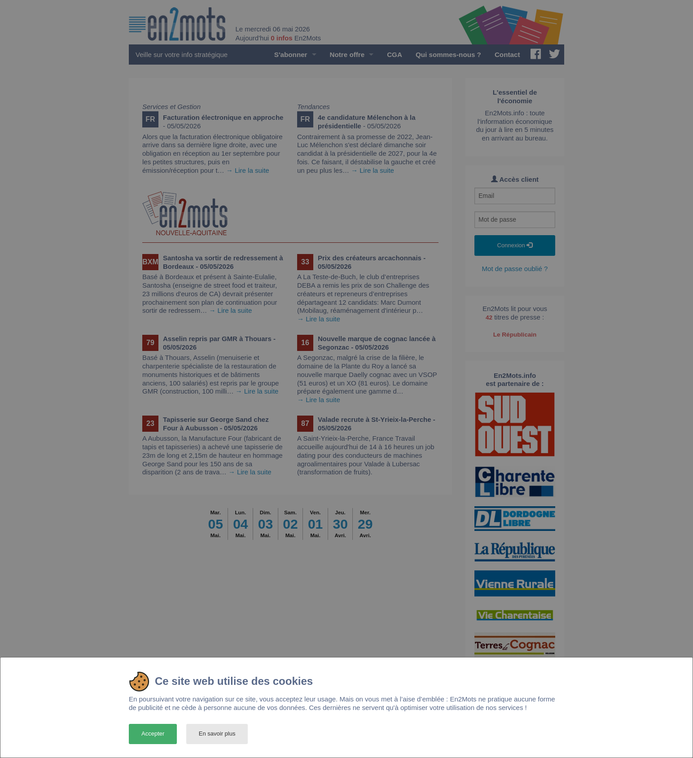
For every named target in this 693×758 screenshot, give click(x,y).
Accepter (152, 733)
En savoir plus (217, 733)
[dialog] (346, 707)
